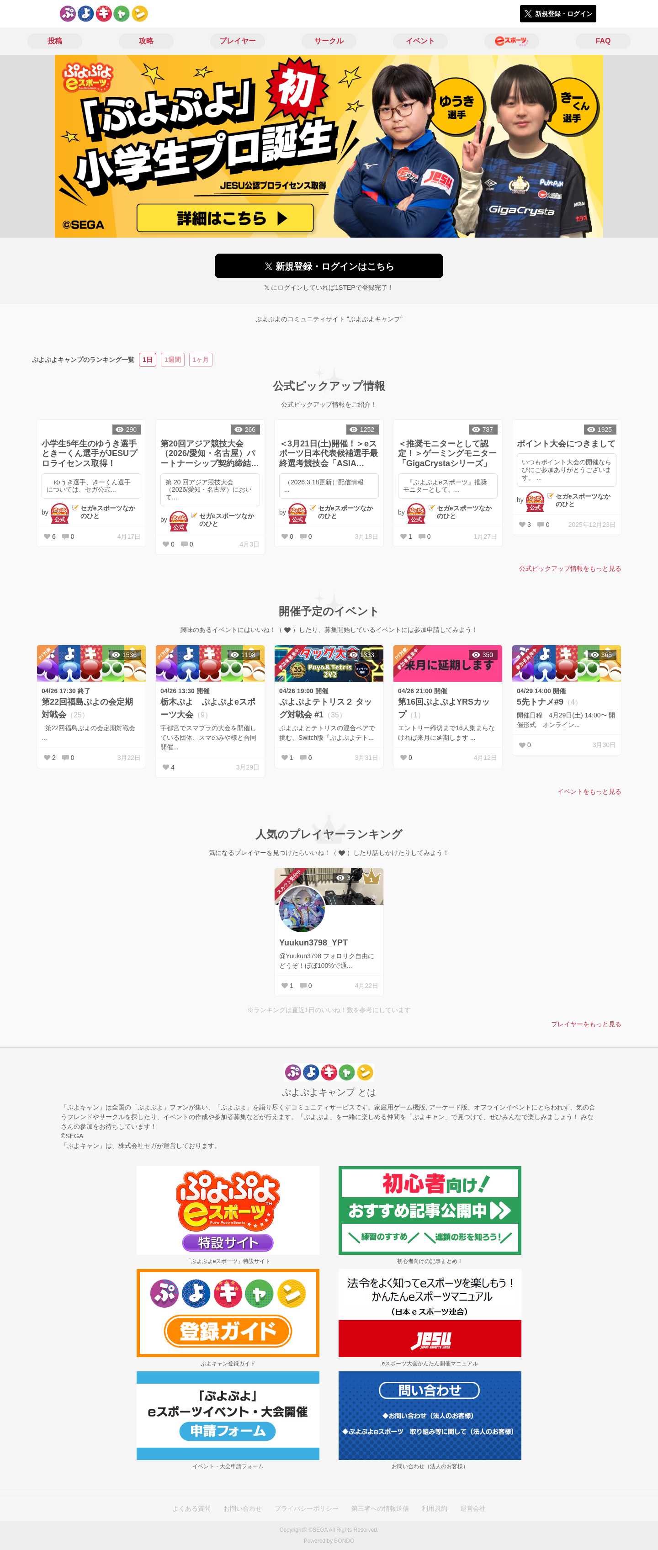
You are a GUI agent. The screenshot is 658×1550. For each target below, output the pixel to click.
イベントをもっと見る (589, 791)
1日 (148, 359)
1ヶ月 (201, 359)
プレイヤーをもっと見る (586, 1024)
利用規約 (434, 1508)
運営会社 (473, 1508)
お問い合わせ (242, 1508)
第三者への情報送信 (380, 1508)
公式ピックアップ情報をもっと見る (570, 568)
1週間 (172, 359)
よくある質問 (191, 1508)
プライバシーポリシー (307, 1508)
